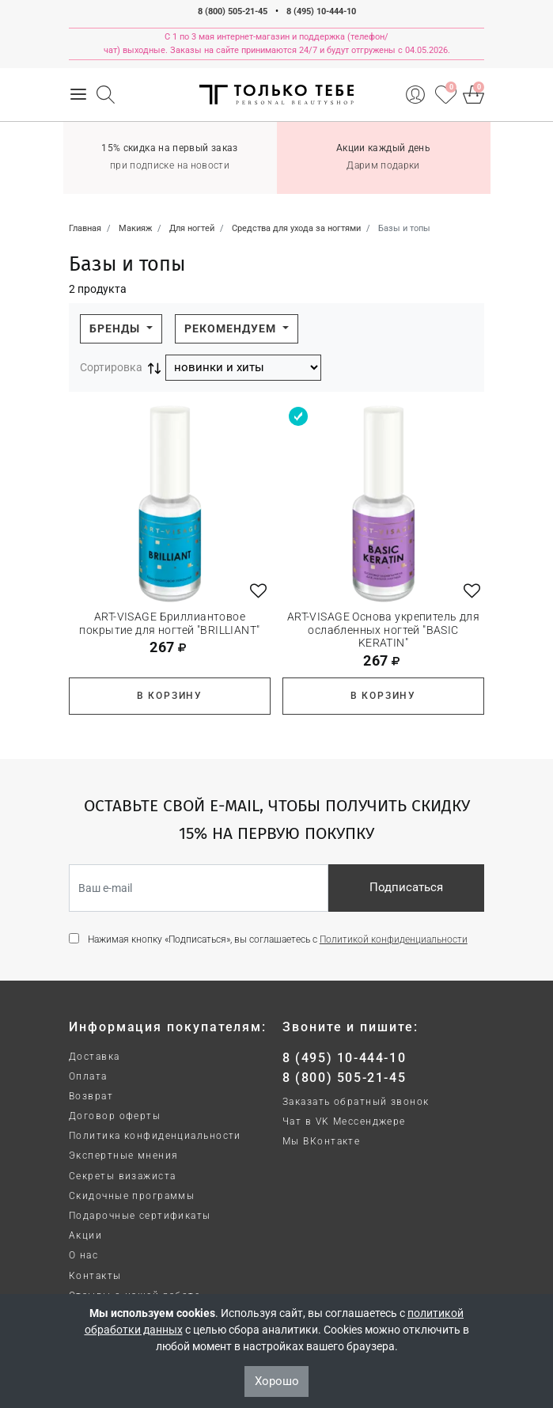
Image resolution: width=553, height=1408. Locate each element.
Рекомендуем (231, 328)
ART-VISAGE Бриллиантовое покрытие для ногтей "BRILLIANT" (169, 623)
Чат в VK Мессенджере (344, 1121)
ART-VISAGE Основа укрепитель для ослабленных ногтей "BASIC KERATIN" (383, 630)
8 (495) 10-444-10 (321, 11)
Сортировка (111, 367)
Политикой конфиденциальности (394, 939)
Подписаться (406, 887)
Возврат (91, 1096)
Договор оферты (115, 1115)
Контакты (95, 1275)
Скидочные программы (132, 1195)
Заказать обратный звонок (356, 1101)
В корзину (170, 695)
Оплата (88, 1076)
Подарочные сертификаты (140, 1215)
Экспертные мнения (123, 1155)
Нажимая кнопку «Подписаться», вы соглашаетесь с (278, 939)
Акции (85, 1235)
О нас (83, 1255)
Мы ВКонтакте (321, 1141)
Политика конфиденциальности (155, 1135)
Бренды (116, 328)
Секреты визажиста (122, 1176)
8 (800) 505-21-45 (232, 11)
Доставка (94, 1056)
